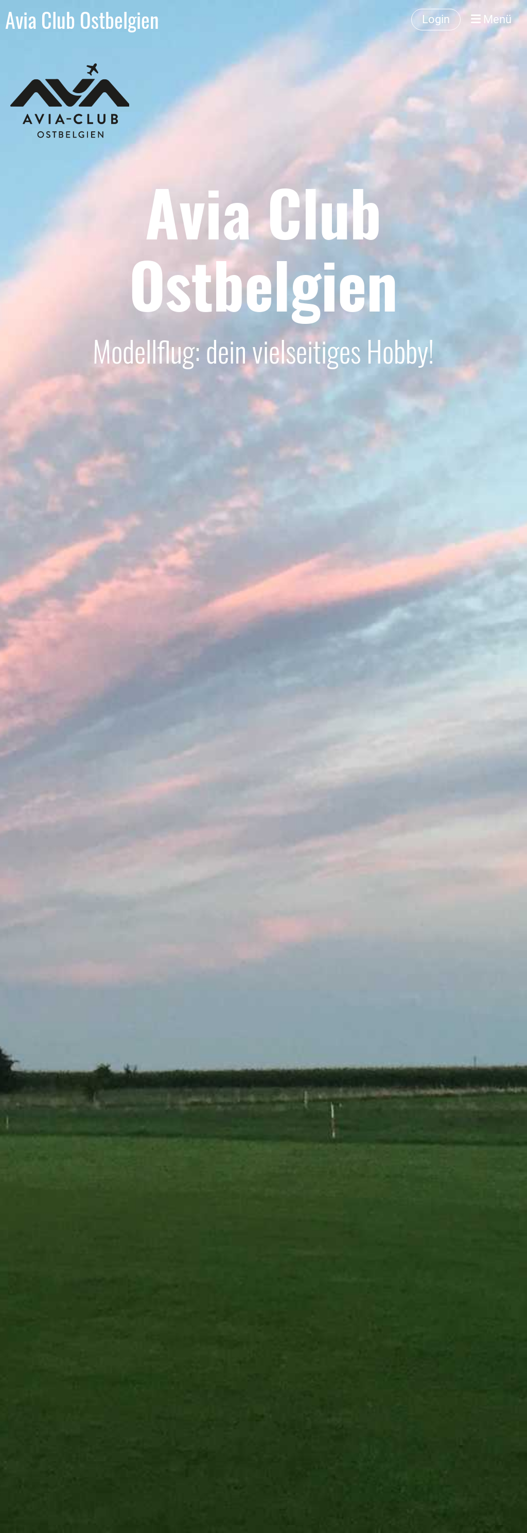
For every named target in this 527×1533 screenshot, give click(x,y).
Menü (491, 19)
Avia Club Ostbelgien (82, 19)
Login (436, 19)
